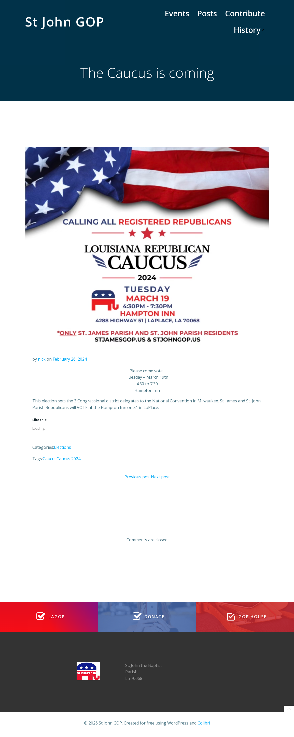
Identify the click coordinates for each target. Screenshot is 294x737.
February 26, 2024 (70, 359)
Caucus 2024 (69, 459)
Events (177, 13)
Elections (62, 448)
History (249, 30)
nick (42, 359)
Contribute (245, 13)
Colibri (204, 725)
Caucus (50, 459)
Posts (207, 13)
